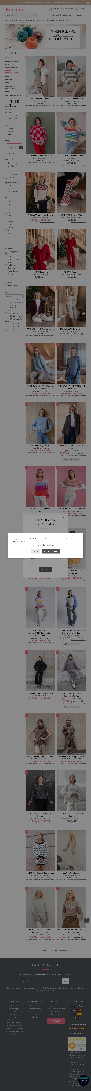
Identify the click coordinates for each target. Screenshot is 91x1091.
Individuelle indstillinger (45, 545)
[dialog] (45, 545)
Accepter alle (50, 551)
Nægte (35, 551)
